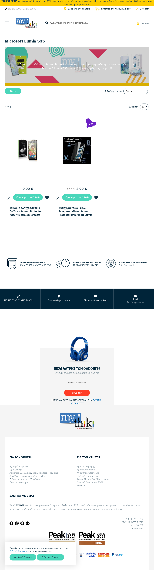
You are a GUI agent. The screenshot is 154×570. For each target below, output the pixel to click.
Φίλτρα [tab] (13, 91)
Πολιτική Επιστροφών (87, 476)
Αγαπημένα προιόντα (20, 466)
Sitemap (81, 485)
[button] (47, 198)
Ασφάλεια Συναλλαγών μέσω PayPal (27, 476)
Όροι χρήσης (16, 469)
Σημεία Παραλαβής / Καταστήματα (93, 479)
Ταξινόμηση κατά (113, 91)
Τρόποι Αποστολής (86, 469)
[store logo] (26, 23)
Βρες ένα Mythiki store (59, 300)
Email (135, 299)
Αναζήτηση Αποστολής (88, 473)
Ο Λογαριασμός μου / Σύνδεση (25, 479)
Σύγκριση (144, 8)
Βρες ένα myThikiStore (79, 8)
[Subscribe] (77, 393)
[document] (40, 553)
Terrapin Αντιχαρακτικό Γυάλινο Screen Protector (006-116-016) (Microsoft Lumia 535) (26, 211)
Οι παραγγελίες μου (19, 482)
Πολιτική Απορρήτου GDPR (90, 482)
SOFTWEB (133, 519)
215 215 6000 (14, 8)
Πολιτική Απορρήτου (19, 551)
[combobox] (77, 23)
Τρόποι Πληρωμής (86, 466)
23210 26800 (29, 8)
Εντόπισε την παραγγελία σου (116, 8)
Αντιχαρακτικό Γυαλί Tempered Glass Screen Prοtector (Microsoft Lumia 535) (76, 211)
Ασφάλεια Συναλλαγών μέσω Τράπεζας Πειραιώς (34, 473)
